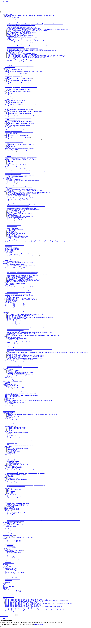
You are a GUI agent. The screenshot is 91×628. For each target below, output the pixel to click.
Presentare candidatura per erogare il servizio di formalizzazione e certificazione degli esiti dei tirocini (26, 356)
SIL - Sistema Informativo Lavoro (9, 411)
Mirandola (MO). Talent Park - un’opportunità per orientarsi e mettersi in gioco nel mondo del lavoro (24, 111)
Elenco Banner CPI (8, 580)
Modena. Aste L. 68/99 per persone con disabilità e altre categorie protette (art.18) (22, 275)
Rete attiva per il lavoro (9, 571)
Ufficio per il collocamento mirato (11, 308)
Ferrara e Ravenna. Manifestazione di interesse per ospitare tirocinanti (20, 66)
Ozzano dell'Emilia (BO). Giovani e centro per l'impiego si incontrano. (18, 113)
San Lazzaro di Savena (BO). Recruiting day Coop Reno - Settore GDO (18, 91)
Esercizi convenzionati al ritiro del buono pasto (16, 591)
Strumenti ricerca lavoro (9, 220)
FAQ (8, 257)
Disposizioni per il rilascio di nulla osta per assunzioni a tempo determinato (19, 295)
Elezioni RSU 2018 (11, 592)
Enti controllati (8, 454)
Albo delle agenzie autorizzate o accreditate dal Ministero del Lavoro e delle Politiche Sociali (24, 190)
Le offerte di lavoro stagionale (10, 526)
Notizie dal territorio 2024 (10, 67)
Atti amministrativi (11, 256)
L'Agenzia (5, 548)
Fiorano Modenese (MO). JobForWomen (15, 51)
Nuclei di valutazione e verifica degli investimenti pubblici (18, 503)
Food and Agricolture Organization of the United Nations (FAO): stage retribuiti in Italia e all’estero (26, 206)
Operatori (7, 351)
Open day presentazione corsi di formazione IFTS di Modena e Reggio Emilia (19, 175)
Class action (9, 490)
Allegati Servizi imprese (9, 251)
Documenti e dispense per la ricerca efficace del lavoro (17, 236)
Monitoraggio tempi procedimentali (14, 463)
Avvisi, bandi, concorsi (9, 544)
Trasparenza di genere (11, 514)
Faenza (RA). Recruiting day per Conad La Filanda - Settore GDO (17, 82)
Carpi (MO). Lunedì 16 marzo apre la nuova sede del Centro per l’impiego (21, 53)
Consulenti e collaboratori (10, 426)
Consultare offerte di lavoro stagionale (14, 323)
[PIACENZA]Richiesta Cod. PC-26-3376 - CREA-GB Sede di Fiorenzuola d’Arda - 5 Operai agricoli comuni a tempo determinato (29, 15)
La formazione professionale (10, 183)
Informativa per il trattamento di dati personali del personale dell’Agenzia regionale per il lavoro (23, 605)
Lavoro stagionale (6, 525)
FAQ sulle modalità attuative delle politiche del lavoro (15, 402)
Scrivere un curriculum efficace (13, 334)
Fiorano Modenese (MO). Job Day (11, 133)
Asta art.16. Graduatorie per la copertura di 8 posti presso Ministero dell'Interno (22, 54)
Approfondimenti (8, 369)
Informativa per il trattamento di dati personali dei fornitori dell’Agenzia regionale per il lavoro (23, 608)
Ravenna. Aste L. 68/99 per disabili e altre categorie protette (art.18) (20, 278)
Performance (7, 447)
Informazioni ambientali (9, 507)
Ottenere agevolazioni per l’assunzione (14, 344)
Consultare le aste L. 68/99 (12, 319)
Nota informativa (8, 16)
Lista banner (7, 582)
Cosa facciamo (8, 566)
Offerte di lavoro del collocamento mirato (13, 268)
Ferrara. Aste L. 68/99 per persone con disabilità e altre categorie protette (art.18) (22, 273)
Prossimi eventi (6, 68)
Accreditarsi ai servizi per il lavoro (13, 357)
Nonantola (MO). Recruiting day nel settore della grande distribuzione (18, 118)
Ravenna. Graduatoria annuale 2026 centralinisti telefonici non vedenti (20, 266)
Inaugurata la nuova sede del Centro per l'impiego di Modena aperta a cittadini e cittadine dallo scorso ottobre (27, 57)
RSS (3, 596)
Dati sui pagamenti (10, 495)
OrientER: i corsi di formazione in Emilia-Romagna (17, 185)
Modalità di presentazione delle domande (12, 396)
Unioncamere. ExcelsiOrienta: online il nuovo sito (16, 217)
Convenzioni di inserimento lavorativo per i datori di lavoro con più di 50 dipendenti (21, 298)
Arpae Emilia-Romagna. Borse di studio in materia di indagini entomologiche (21, 204)
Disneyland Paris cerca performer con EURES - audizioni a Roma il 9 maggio (21, 208)
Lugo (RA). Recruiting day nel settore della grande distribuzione (17, 164)
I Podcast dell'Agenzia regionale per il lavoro (11, 522)
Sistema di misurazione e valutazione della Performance (17, 448)
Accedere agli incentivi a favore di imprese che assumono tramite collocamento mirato (23, 340)
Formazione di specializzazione (13, 184)
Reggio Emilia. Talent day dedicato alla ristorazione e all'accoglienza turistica (21, 39)
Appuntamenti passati (9, 177)
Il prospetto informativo (9, 302)
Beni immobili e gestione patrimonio (12, 480)
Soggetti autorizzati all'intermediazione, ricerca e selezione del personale (18, 187)
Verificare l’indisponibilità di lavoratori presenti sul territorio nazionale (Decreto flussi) (23, 348)
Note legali (5, 588)
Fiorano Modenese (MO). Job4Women (12, 84)
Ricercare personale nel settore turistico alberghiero (17, 338)
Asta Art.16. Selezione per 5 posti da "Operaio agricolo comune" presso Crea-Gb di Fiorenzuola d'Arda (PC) (27, 30)
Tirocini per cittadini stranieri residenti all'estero (12, 381)
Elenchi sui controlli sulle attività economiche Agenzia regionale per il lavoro (21, 469)
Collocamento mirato (7, 263)
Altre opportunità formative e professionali (13, 191)
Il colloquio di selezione (11, 230)
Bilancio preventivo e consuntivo (13, 478)
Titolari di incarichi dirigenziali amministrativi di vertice (17, 432)
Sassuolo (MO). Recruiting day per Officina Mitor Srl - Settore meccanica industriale (21, 104)
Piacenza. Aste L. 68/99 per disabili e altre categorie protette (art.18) (20, 277)
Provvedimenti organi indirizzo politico (14, 466)
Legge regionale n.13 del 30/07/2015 (14, 541)
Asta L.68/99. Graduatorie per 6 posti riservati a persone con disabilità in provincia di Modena (24, 49)
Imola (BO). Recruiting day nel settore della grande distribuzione (17, 150)
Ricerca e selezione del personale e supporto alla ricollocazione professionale (21, 189)
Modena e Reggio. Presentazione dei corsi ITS (13, 131)
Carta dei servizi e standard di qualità (14, 489)
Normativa (5, 538)
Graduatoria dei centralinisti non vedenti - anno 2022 (15, 303)
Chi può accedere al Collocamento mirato (13, 309)
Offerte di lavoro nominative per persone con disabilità (17, 271)
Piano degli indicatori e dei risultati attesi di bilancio (17, 479)
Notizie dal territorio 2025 (10, 58)
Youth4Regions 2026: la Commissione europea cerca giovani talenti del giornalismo (23, 197)
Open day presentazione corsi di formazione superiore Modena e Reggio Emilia (20, 144)
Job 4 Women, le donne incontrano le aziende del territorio (16, 176)
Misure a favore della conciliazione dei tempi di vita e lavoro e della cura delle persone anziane (25, 182)
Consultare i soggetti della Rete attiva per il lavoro (16, 318)
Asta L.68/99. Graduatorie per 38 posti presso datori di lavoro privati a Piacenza (22, 21)
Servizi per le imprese (7, 244)
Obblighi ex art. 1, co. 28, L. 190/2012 (14, 519)
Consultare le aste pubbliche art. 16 (14, 320)
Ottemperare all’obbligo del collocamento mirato (16, 343)
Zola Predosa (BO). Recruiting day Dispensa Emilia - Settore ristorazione (18, 95)
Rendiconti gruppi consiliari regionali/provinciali (16, 422)
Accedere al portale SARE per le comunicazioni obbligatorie (18, 341)
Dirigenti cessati (10, 434)
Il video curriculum (11, 227)
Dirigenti (9, 433)
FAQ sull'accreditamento (9, 403)
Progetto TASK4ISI (11, 214)
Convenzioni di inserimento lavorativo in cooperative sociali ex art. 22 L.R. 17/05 (20, 299)
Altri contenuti (8, 510)
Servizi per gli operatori (7, 252)
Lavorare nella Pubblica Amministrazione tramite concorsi (16, 239)
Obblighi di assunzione (9, 284)
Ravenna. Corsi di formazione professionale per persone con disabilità (20, 286)
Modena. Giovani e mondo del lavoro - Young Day (14, 142)
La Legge (9, 259)
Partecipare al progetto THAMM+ (13, 337)
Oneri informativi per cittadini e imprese (14, 416)
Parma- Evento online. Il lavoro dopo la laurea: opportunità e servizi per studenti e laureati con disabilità (24, 115)
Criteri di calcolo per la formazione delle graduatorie (17, 281)
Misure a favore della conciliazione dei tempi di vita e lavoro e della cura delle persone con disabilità (26, 181)
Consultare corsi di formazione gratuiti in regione (16, 316)
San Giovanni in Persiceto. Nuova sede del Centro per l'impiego (19, 46)
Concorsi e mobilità (11, 546)
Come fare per (5, 312)
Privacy (4, 598)
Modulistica (7, 383)
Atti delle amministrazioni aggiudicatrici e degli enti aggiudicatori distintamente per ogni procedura (25, 473)
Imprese (6, 336)
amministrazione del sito (38, 624)
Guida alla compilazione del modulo (12, 17)
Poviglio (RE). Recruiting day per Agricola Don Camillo (15, 73)
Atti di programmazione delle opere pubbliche (16, 504)
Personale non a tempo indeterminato (14, 437)
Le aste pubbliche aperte (7, 14)
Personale (7, 431)
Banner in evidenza (6, 567)
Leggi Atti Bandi (8, 559)
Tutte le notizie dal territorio (8, 18)
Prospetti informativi (11, 511)
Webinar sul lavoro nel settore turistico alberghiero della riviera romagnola (19, 168)
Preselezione (7, 296)
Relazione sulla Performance (12, 450)
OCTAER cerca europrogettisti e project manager (16, 210)
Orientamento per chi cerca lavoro (13, 222)
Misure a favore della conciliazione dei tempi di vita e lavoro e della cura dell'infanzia (23, 180)
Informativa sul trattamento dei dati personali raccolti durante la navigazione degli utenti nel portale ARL (24, 601)
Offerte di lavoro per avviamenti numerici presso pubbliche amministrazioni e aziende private (24, 269)
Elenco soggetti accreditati (10, 401)
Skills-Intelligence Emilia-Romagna (12, 385)
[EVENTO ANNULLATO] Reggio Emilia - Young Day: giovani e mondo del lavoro (21, 157)
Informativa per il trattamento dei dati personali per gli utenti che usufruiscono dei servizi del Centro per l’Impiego (26, 599)
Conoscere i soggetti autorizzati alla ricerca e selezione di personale (20, 315)
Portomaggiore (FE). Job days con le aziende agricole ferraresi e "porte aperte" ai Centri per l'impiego (24, 71)
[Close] (0, 12)
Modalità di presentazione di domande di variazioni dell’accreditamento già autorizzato (21, 395)
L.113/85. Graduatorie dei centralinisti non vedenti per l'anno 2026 (19, 38)
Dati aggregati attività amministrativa (14, 461)
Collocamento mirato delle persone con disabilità (16, 375)
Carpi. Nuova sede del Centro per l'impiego (15, 43)
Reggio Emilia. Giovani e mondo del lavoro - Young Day (15, 93)
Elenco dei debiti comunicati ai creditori (14, 499)
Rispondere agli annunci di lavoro (13, 235)
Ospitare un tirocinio (11, 345)
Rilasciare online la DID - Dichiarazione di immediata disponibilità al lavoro (21, 333)
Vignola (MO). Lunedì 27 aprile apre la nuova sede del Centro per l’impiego (21, 27)
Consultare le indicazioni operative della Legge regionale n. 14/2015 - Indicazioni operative (22, 255)
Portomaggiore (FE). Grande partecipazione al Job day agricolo (19, 31)
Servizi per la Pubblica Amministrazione (10, 261)
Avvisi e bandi (10, 545)
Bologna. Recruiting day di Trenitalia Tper (13, 98)
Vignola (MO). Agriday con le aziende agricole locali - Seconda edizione (18, 78)
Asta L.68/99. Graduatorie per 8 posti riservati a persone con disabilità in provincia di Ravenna (25, 42)
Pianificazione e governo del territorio (12, 506)
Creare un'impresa (10, 325)
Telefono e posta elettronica (12, 425)
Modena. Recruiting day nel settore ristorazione (14, 106)
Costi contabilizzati (11, 491)
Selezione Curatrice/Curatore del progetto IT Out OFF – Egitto (19, 199)
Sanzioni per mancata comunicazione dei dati (15, 421)
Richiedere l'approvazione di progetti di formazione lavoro (18, 365)
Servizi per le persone (7, 178)
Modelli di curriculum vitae (12, 228)
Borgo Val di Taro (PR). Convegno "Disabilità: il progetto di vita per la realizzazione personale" (23, 139)
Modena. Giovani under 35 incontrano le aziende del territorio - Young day (19, 80)
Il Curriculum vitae (11, 224)
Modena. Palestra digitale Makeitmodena (15, 218)
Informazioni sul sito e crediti (8, 597)
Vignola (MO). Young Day (10, 146)
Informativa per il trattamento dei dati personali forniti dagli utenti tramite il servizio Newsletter (23, 604)
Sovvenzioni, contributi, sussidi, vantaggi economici (15, 474)
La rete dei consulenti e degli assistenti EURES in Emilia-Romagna (19, 537)
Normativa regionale (9, 539)
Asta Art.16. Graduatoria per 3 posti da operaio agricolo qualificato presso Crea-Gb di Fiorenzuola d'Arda (27, 40)
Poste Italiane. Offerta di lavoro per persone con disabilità (18, 194)
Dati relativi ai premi (11, 452)
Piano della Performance (12, 449)
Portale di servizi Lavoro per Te (11, 568)
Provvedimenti (8, 465)
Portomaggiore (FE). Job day (10, 151)
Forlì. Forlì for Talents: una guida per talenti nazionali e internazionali (20, 213)
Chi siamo (5, 564)
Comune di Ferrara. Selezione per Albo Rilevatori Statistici (18, 198)
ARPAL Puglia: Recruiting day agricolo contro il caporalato (18, 195)
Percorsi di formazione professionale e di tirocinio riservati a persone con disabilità (20, 285)
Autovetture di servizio (11, 517)
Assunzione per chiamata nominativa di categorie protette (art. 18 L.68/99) (19, 262)
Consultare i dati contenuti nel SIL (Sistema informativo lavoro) (19, 363)
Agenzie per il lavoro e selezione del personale (16, 233)
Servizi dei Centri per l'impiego (13, 558)
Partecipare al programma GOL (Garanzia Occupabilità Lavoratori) (19, 331)
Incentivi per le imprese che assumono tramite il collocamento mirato (20, 374)
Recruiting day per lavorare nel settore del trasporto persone (16, 166)
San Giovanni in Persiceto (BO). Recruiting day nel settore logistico (17, 149)
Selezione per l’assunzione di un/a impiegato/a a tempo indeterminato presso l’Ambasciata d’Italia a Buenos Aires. (28, 192)
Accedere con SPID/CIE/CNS (13, 339)
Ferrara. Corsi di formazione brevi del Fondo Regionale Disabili (19, 292)
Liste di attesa (10, 492)
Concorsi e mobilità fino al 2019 (13, 547)
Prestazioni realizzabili (9, 398)
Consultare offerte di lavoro (12, 321)
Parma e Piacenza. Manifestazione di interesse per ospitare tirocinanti (20, 63)
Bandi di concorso (8, 446)
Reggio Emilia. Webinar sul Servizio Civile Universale (15, 100)
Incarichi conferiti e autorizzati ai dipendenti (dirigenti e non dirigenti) (20, 439)
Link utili (9, 238)
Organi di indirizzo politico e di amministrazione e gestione (18, 419)
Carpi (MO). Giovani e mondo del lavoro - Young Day (15, 128)
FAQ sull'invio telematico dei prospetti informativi (14, 377)
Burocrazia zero (10, 417)
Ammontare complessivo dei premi (13, 451)
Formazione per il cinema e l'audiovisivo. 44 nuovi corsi (17, 219)
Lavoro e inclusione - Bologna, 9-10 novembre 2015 (17, 373)
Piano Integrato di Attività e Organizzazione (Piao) (16, 512)
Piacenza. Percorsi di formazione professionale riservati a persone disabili (21, 288)
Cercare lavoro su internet (12, 232)
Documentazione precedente (12, 300)
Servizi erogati (8, 488)
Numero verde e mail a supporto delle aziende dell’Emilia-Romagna (17, 294)
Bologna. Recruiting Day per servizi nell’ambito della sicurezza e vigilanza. (19, 132)
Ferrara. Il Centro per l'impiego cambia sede (15, 47)
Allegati (8, 70)
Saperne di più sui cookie (10, 611)
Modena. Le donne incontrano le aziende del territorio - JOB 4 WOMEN (18, 121)
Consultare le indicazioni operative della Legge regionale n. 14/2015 (20, 359)
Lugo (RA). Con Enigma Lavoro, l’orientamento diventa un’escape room (21, 25)
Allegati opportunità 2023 (10, 242)
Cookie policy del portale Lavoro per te (12, 612)
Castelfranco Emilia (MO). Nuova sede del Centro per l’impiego (19, 33)
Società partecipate (10, 456)
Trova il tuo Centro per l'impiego (11, 576)
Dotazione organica (11, 436)
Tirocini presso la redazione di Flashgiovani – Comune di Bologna (19, 196)
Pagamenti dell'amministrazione (11, 494)
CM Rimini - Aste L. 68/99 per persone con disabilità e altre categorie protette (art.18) (23, 280)
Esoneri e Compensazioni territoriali (12, 297)
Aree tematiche (5, 527)
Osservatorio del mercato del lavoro (9, 384)
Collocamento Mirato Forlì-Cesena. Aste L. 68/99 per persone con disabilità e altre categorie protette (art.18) (27, 274)
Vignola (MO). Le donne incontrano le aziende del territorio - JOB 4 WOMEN (19, 123)
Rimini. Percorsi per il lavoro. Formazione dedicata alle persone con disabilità (21, 289)
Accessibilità (5, 587)
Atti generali (9, 415)
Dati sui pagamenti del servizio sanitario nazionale (16, 496)
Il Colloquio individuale (11, 231)
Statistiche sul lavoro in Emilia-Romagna (15, 390)
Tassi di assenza (10, 438)
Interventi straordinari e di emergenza (12, 509)
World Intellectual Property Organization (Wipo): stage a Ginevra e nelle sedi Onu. (22, 207)
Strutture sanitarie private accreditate (12, 508)
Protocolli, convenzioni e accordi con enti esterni (14, 550)
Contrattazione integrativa (12, 443)
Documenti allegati (11, 380)
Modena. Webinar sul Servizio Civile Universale (14, 102)
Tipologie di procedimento (12, 462)
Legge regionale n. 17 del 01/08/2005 (14, 542)
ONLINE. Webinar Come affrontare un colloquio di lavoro (16, 172)
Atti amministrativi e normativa (13, 371)
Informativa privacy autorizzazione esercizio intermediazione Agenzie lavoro (19, 607)
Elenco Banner (8, 581)
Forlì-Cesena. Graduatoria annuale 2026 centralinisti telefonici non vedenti (21, 265)
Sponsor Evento (10, 153)
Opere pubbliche (8, 502)
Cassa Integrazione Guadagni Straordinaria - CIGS (14, 245)
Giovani (8, 554)
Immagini (9, 156)
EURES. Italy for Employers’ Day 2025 (12, 120)
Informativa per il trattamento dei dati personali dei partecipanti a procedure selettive (21, 602)
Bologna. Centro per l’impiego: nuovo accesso (16, 52)
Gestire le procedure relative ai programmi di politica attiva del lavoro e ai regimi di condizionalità (23, 253)
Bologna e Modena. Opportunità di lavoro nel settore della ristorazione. (18, 125)
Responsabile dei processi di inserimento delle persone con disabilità (20, 445)
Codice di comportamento (12, 594)
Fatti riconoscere (6, 1)
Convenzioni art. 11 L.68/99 (10, 301)
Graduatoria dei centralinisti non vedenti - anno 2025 (15, 267)
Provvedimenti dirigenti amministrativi (14, 467)
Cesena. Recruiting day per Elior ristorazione (13, 69)
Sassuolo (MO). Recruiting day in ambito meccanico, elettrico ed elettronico (19, 158)
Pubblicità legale (6, 589)
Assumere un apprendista (12, 346)
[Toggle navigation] (0, 11)
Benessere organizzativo (11, 453)
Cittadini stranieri (10, 551)
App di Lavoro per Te (9, 574)
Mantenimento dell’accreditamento (11, 394)
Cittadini (6, 313)
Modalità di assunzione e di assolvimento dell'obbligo (15, 283)
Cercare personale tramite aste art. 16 (14, 362)
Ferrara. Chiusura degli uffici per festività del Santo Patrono (18, 26)
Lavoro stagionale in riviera (10, 569)
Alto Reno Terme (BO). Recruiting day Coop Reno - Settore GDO (17, 89)
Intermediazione (10, 188)
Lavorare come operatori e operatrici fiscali (13, 174)
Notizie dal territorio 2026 (10, 19)
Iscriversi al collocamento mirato (13, 328)
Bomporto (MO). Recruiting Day (11, 126)
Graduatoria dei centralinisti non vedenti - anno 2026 (15, 264)
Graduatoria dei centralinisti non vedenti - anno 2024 (15, 305)
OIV (8, 444)
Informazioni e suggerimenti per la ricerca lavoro (16, 237)
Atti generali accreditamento (12, 406)
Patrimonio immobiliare (11, 481)
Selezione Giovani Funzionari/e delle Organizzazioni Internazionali (19, 200)
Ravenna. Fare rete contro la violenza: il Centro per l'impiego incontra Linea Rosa (22, 48)
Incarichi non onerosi (11, 430)
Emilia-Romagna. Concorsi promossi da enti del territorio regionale (20, 216)
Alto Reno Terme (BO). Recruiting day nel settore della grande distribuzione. (19, 148)
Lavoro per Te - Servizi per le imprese (12, 248)
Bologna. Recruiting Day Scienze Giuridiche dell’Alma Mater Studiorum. (21, 201)
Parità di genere (10, 553)
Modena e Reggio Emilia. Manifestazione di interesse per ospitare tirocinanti (21, 61)
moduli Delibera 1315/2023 (12, 254)
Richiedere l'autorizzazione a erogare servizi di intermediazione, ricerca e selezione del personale (25, 358)
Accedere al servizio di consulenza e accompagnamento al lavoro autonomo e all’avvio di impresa (25, 314)
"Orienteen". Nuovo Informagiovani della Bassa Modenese (18, 205)
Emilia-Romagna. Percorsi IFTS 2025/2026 (15, 211)
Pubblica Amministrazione (10, 360)
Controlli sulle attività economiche (11, 468)
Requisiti (6, 397)
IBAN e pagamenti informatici (13, 498)
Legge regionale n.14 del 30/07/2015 (14, 540)
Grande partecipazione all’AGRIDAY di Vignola (16, 36)
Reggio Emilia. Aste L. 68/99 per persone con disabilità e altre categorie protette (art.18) (23, 279)
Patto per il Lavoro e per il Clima (11, 578)
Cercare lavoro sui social (12, 234)
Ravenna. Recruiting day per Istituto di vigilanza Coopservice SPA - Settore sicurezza (21, 87)
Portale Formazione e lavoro (10, 575)
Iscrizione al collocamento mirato (11, 293)
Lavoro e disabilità (6, 368)
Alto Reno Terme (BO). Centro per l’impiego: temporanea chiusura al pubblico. (22, 37)
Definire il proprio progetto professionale (15, 221)
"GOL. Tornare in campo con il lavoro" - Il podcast (14, 524)
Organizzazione (8, 418)
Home (4, 618)
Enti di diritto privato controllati (13, 457)
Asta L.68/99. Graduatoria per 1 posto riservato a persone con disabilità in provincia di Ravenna (25, 41)
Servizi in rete (10, 493)
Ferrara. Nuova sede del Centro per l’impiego (15, 34)
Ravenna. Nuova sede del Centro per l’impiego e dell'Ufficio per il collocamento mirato (23, 28)
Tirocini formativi (8, 246)
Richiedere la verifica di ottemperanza (14, 366)
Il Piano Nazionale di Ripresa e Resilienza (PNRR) (14, 572)
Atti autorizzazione (11, 407)
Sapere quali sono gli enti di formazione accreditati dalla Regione (19, 350)
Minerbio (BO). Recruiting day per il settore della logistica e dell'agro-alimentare (20, 159)
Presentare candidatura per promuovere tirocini (16, 354)
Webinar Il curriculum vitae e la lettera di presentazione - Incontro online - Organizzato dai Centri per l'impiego (26, 170)
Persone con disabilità (11, 557)
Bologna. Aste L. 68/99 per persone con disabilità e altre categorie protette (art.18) (22, 272)
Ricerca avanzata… (4, 616)
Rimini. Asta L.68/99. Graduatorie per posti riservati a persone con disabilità (21, 32)
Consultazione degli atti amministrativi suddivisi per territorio (16, 311)
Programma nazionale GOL (10, 573)
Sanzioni (6, 282)
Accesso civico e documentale (13, 515)
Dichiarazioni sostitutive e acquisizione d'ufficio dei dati (17, 464)
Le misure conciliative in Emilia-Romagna (13, 179)
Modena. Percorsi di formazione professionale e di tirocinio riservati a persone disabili (23, 291)
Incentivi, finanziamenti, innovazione (12, 249)
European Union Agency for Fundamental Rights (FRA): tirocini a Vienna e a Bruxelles (23, 193)
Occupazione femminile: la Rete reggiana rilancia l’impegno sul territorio (21, 59)
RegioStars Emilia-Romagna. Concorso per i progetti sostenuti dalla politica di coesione (23, 209)
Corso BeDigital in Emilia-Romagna (14, 212)
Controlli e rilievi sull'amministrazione (12, 484)
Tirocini (6, 529)
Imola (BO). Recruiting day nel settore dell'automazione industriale (17, 135)
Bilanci (6, 477)
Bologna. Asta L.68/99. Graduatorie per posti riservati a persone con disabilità (21, 35)
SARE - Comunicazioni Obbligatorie (12, 247)
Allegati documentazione (9, 408)
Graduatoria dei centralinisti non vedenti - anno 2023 (15, 304)
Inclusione (9, 555)
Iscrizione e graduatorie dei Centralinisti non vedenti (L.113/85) (17, 306)
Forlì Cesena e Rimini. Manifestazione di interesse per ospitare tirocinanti (21, 62)
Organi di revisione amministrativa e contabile (16, 486)
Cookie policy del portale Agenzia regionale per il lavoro (15, 610)
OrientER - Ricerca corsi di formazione (12, 579)
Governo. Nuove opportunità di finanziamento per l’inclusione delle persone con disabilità (22, 378)
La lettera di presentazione (12, 226)
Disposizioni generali (9, 413)
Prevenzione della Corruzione (12, 513)
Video (8, 155)
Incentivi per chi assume (9, 250)
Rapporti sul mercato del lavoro (13, 389)
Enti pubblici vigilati (11, 455)
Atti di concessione (11, 476)
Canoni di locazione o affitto (12, 482)
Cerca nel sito (3, 614)
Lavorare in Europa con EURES (11, 532)
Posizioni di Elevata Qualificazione (14, 435)
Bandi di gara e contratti (9, 470)
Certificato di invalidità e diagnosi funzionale (13, 307)
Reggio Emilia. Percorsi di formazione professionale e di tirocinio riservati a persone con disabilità (25, 287)
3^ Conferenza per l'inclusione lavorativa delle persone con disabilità (20, 372)
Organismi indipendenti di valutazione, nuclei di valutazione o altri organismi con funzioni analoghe (26, 485)
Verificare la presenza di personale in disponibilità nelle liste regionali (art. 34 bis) (22, 367)
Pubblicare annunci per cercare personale (15, 342)
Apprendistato (7, 528)
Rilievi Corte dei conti (11, 487)
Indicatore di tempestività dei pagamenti (14, 497)
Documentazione (8, 404)
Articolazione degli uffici (12, 423)
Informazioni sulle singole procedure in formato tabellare (18, 472)
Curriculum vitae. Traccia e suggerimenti (15, 229)
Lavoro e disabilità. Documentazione (14, 370)
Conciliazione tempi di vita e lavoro (14, 552)
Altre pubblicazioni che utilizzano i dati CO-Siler (16, 387)
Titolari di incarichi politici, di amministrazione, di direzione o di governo (21, 420)
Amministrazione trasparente (8, 412)
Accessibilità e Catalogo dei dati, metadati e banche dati (17, 516)
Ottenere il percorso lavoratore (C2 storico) (15, 330)
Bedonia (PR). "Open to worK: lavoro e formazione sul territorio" (17, 137)
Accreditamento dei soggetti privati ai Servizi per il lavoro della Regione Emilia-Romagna (19, 393)
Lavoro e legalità (10, 556)
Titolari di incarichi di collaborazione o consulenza (16, 427)
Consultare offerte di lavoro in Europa (14, 322)
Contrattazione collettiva (12, 442)
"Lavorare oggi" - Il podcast (10, 523)
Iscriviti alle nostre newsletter (8, 563)
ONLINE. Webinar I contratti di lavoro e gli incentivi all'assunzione (17, 173)
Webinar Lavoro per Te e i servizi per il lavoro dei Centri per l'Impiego (18, 169)
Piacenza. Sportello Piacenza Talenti (14, 215)
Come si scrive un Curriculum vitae (14, 225)
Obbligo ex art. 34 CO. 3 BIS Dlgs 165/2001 (15, 521)
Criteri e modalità (10, 475)
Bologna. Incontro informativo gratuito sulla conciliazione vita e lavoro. (18, 109)
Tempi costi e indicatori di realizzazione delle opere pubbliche (19, 505)
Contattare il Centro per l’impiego (13, 324)
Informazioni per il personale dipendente (12, 590)
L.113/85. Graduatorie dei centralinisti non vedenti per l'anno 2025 (19, 60)
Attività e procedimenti (9, 460)
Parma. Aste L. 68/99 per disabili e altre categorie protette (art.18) (19, 276)
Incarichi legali (10, 429)
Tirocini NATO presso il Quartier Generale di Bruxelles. (17, 202)
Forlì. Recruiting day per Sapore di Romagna (13, 76)
